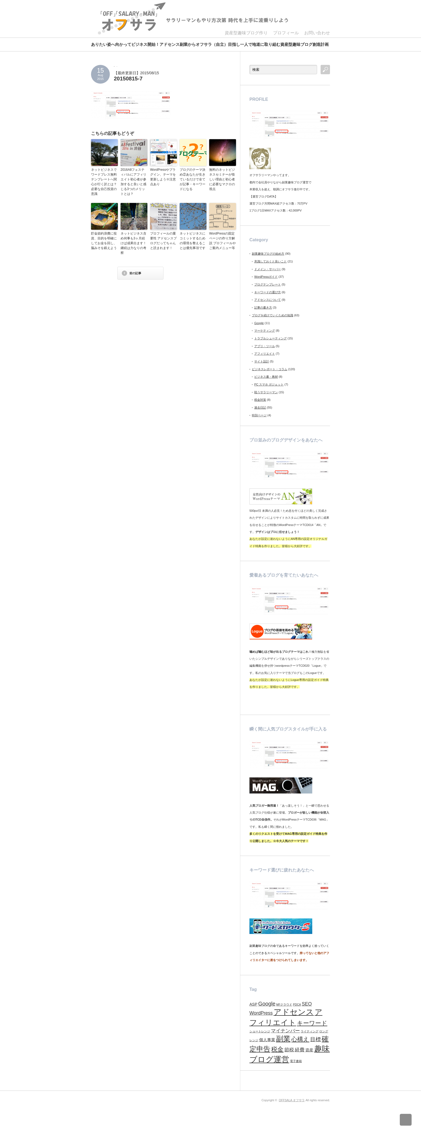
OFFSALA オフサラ (292, 1100)
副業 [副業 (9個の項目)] (283, 1039)
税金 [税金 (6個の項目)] (277, 1049)
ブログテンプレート (267, 284)
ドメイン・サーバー (267, 269)
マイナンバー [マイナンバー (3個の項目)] (285, 1030)
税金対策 (260, 399)
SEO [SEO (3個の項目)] (307, 1004)
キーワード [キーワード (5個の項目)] (312, 1023)
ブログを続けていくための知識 (272, 315)
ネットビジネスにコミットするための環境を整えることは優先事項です (192, 241)
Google (259, 323)
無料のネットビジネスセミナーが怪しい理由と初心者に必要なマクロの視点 (222, 179)
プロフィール (286, 33)
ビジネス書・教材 (266, 376)
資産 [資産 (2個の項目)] (309, 1050)
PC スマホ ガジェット (269, 384)
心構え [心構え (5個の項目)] (300, 1039)
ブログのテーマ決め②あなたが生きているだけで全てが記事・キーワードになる (192, 179)
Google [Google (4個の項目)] (266, 1004)
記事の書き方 (263, 307)
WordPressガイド (266, 276)
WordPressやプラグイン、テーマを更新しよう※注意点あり (163, 177)
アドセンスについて (267, 299)
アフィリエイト (264, 353)
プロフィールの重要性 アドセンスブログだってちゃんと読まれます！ (163, 241)
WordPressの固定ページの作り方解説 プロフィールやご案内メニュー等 (222, 241)
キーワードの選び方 (267, 292)
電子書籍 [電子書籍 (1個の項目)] (296, 1061)
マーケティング (264, 330)
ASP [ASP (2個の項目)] (253, 1004)
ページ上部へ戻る (410, 1120)
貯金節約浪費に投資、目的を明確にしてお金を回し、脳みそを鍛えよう (104, 241)
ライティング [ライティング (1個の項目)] (309, 1031)
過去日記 (260, 407)
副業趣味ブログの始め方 (268, 253)
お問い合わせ (317, 33)
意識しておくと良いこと (270, 261)
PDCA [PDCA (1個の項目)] (297, 1004)
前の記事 (135, 273)
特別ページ (259, 415)
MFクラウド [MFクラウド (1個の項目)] (284, 1004)
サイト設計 (261, 361)
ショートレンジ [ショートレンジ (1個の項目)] (259, 1031)
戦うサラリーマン (266, 392)
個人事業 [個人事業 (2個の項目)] (267, 1040)
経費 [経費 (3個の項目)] (299, 1049)
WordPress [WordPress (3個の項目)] (261, 1013)
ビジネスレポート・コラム (269, 369)
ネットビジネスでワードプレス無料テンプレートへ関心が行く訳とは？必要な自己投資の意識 (104, 182)
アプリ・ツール (264, 346)
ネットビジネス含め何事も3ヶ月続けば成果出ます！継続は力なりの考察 (133, 243)
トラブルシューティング (270, 338)
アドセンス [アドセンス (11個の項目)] (294, 1012)
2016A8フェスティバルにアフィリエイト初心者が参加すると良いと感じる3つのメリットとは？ (133, 182)
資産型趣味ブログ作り (246, 33)
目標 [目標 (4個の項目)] (315, 1039)
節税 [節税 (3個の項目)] (289, 1049)
